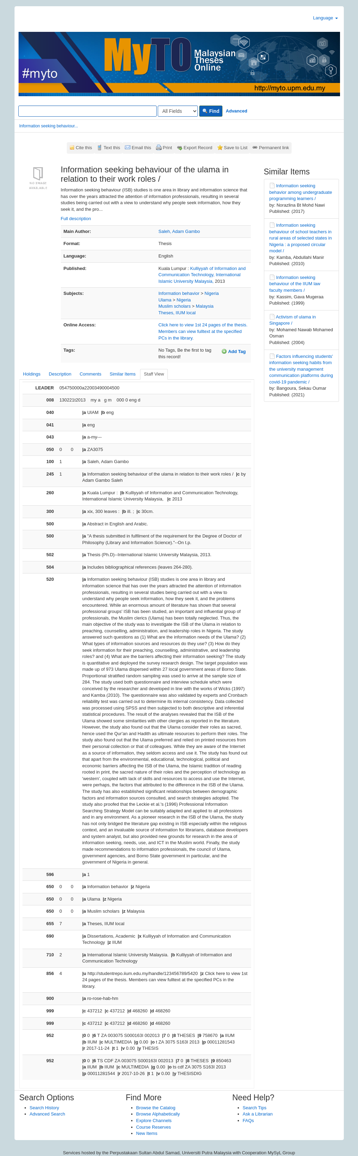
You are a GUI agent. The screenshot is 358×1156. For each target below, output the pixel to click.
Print (167, 147)
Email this (141, 147)
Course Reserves (153, 1127)
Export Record (198, 147)
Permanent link (274, 147)
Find (210, 111)
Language (325, 17)
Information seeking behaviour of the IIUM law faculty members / (294, 284)
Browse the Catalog (155, 1107)
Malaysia (204, 306)
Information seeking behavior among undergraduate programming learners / (300, 192)
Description (60, 374)
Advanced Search (47, 1114)
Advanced (236, 111)
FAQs (248, 1120)
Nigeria (211, 293)
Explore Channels (154, 1120)
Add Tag (233, 351)
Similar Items (123, 374)
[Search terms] (87, 111)
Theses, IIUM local (177, 312)
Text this (111, 147)
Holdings (32, 374)
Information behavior (179, 293)
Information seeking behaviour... (48, 126)
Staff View (154, 374)
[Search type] (178, 111)
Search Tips (255, 1107)
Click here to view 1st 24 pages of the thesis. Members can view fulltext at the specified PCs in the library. (202, 331)
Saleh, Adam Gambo (179, 231)
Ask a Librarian (258, 1114)
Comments (90, 374)
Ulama (165, 299)
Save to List (235, 147)
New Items (146, 1133)
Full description (76, 218)
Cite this (84, 147)
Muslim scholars (174, 306)
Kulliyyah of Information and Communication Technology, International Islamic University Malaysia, (202, 275)
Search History (44, 1107)
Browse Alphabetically (158, 1114)
